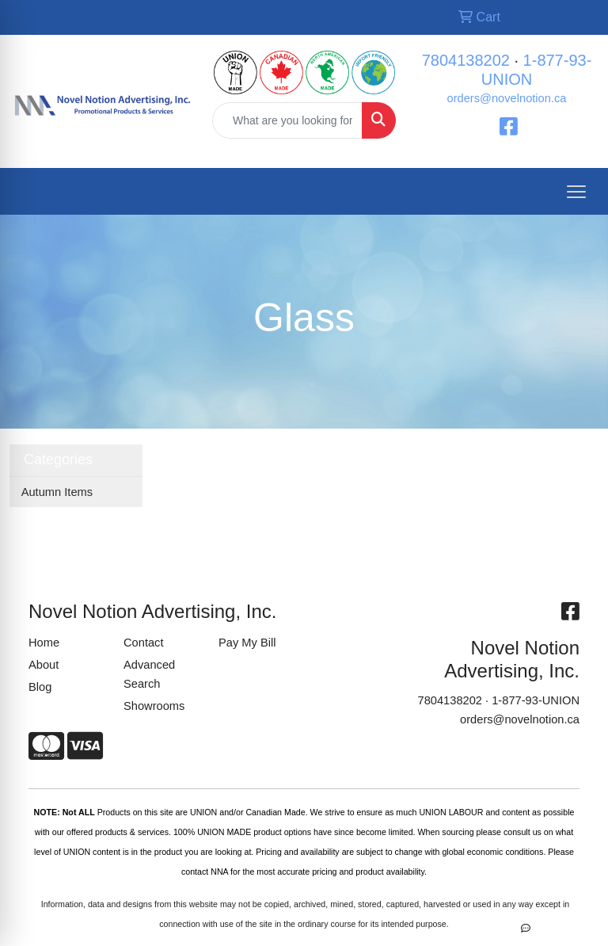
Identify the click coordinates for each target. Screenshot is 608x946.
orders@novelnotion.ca (507, 98)
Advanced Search (149, 674)
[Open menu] (576, 192)
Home (43, 642)
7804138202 (466, 60)
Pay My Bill (247, 642)
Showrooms (154, 706)
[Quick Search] (287, 120)
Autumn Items (57, 492)
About (43, 664)
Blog (39, 687)
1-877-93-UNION (536, 700)
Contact (144, 642)
